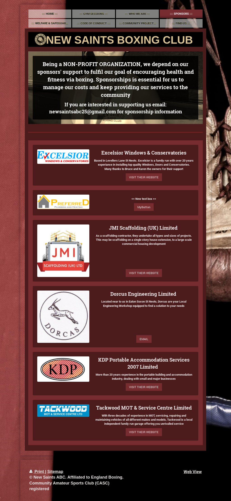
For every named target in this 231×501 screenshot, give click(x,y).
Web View (193, 471)
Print (37, 471)
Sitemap (55, 471)
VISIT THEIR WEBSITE (144, 177)
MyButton (143, 207)
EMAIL (144, 339)
